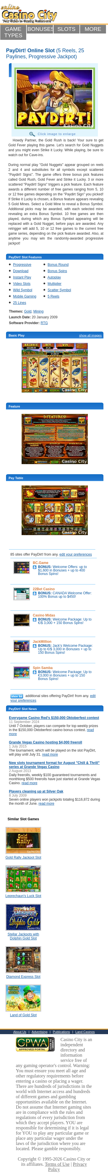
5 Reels (53, 296)
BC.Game (40, 563)
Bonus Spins (57, 271)
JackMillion (42, 642)
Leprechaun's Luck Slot (23, 896)
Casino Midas (44, 615)
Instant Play (22, 277)
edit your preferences (75, 554)
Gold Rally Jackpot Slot (23, 857)
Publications (61, 1032)
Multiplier (54, 284)
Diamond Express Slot (23, 977)
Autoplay (54, 277)
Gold (27, 311)
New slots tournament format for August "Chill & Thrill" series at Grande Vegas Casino (54, 765)
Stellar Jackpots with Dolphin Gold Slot (23, 936)
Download (20, 271)
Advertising (39, 1032)
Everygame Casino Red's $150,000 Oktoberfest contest (54, 718)
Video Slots (22, 284)
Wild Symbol (22, 290)
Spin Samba (43, 668)
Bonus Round (58, 265)
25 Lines (19, 303)
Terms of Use (57, 1164)
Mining (38, 311)
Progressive (22, 265)
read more (50, 754)
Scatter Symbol (59, 290)
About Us (19, 1032)
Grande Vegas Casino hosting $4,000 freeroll (45, 742)
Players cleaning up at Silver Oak (36, 791)
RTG (44, 323)
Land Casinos (85, 1032)
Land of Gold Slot (23, 1015)
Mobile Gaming (24, 296)
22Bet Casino (44, 589)
